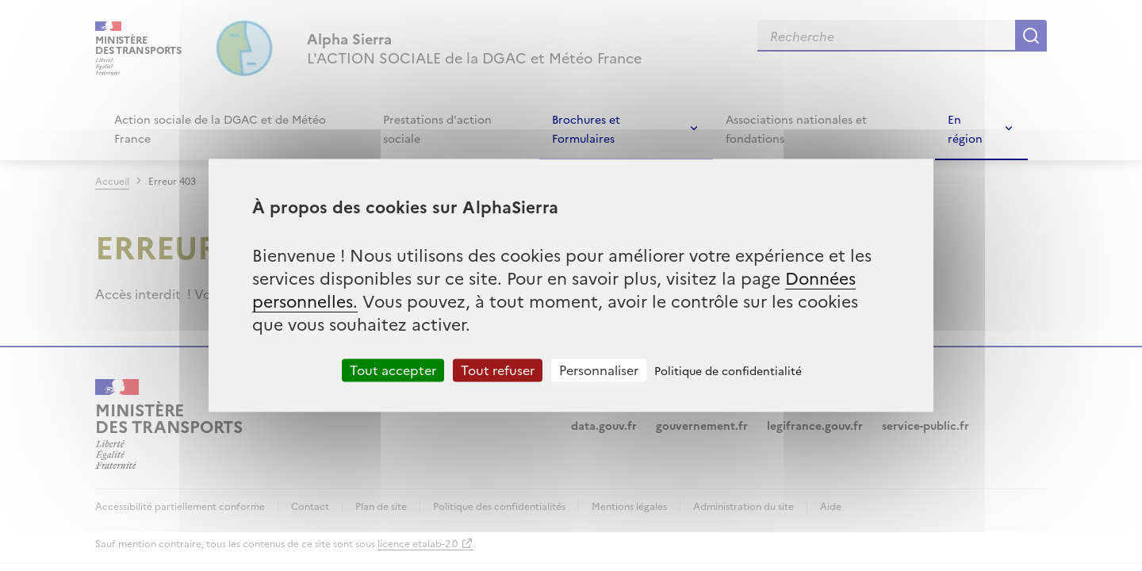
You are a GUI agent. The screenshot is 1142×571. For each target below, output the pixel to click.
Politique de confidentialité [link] (728, 370)
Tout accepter (393, 369)
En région (965, 128)
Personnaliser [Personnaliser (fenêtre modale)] (598, 369)
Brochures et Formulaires (586, 128)
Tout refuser (498, 369)
